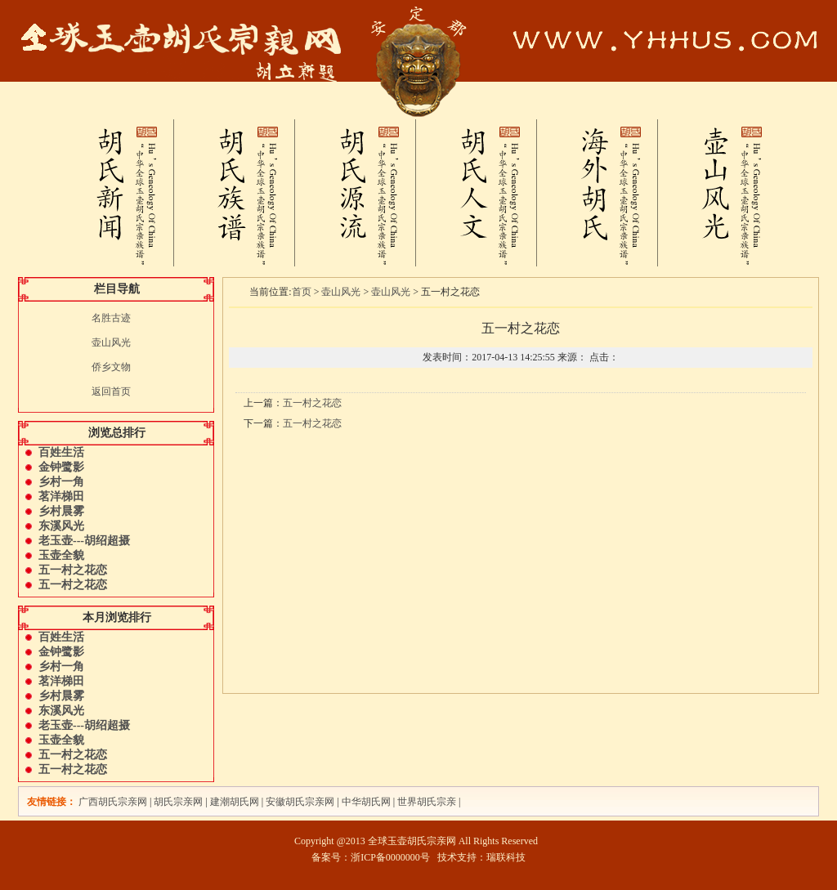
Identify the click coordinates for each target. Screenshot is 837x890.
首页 (301, 291)
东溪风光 (61, 526)
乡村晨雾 (61, 511)
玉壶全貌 (61, 555)
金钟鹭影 (61, 467)
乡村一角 (61, 482)
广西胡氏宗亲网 (112, 801)
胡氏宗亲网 (178, 801)
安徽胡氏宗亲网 (300, 801)
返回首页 (111, 391)
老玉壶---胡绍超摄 (84, 540)
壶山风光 (111, 342)
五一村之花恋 (72, 570)
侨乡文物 (111, 367)
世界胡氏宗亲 (426, 801)
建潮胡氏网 (236, 801)
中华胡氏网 (366, 801)
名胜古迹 (111, 318)
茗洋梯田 (61, 496)
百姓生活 (61, 452)
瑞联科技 (506, 857)
